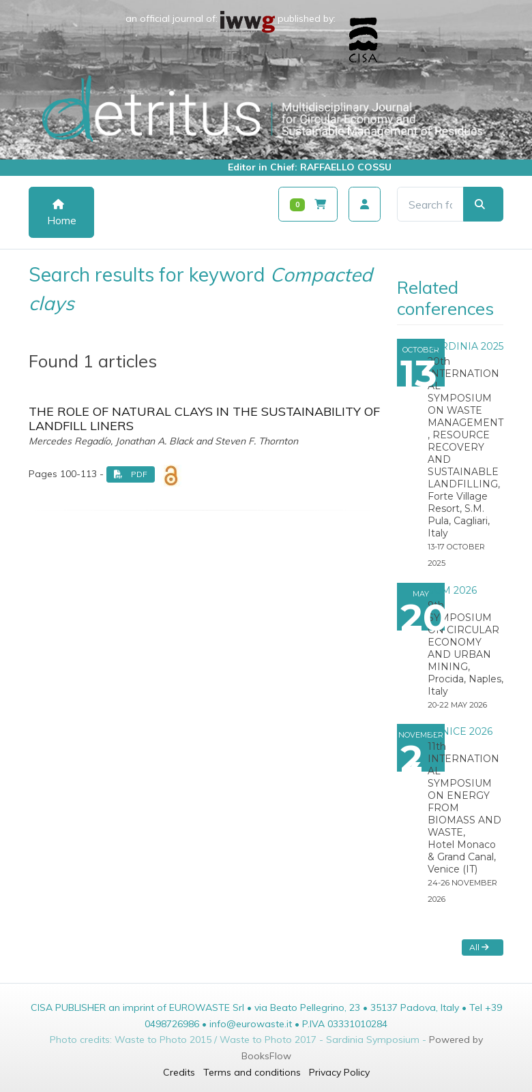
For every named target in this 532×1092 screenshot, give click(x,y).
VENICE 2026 (460, 731)
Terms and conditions (252, 1072)
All (479, 947)
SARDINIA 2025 (465, 346)
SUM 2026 (452, 590)
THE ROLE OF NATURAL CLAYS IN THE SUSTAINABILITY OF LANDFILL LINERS (204, 419)
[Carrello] (308, 204)
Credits (179, 1072)
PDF (130, 474)
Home (61, 213)
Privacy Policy (339, 1072)
